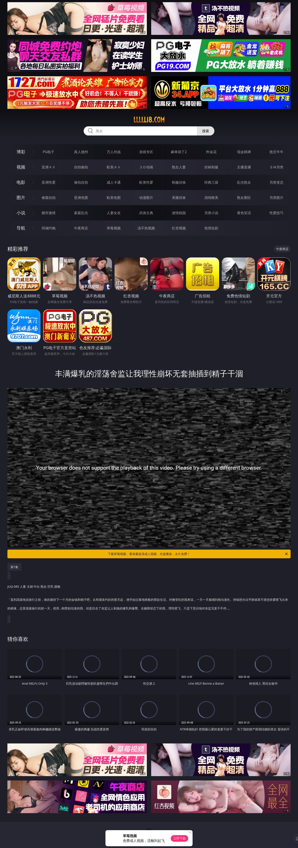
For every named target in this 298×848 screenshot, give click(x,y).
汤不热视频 (146, 228)
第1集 (14, 567)
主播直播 (244, 167)
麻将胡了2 (179, 151)
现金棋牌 (244, 151)
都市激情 (49, 212)
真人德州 (81, 151)
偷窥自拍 (49, 197)
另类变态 (276, 182)
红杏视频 (179, 228)
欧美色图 (114, 197)
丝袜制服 (211, 167)
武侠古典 (146, 212)
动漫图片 (146, 197)
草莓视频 (114, 228)
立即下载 (179, 838)
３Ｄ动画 (146, 167)
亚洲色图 (81, 197)
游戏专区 (146, 151)
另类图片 (276, 197)
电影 (21, 182)
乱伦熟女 (244, 182)
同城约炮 (49, 228)
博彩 (21, 152)
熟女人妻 (179, 167)
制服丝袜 (179, 182)
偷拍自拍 (81, 182)
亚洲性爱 (49, 182)
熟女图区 (244, 197)
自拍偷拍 (81, 167)
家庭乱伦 (81, 212)
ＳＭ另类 (276, 167)
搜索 (205, 131)
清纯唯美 (211, 197)
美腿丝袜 (179, 197)
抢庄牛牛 (276, 151)
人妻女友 (114, 212)
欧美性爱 (146, 182)
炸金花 (211, 151)
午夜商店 (81, 228)
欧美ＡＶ (114, 167)
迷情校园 (179, 212)
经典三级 (211, 182)
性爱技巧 (276, 212)
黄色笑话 (244, 212)
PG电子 (48, 151)
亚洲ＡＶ (49, 167)
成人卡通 (114, 182)
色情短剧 (211, 228)
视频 (21, 167)
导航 (21, 228)
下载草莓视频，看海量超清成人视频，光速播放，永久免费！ (198, 554)
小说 (21, 213)
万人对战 (114, 151)
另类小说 (211, 212)
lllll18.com (149, 119)
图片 (21, 197)
